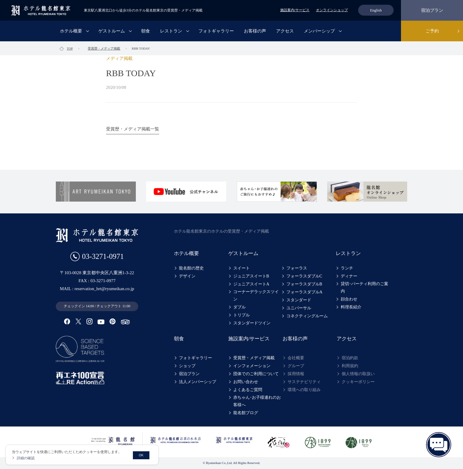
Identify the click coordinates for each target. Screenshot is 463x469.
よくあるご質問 (247, 390)
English (376, 10)
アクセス (285, 31)
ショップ (187, 366)
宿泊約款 (350, 358)
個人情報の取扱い (358, 374)
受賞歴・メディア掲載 (254, 358)
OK (141, 455)
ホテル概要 (71, 31)
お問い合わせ (245, 382)
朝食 (145, 31)
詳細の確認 (26, 458)
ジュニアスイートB (251, 276)
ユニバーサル (298, 308)
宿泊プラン (432, 10)
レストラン (171, 31)
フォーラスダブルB (304, 284)
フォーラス (296, 268)
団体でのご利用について (256, 374)
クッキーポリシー (358, 382)
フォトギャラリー (216, 31)
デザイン (187, 276)
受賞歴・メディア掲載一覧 (132, 129)
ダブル (239, 307)
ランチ (347, 268)
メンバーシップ (319, 31)
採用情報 (296, 374)
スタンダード (298, 300)
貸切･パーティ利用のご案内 (364, 287)
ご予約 (432, 31)
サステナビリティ (304, 382)
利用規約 (350, 366)
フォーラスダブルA (304, 292)
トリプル (241, 315)
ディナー (349, 276)
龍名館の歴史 (191, 268)
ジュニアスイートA (251, 284)
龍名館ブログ (245, 413)
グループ (296, 366)
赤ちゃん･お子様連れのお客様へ (257, 401)
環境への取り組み (304, 390)
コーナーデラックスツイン (256, 295)
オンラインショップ (332, 10)
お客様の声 (255, 31)
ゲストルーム (111, 31)
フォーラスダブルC (304, 276)
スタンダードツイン (251, 323)
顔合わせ (349, 299)
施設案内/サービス (294, 10)
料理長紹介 (351, 307)
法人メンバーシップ (197, 382)
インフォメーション (251, 366)
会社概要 (296, 358)
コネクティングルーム (307, 316)
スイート (241, 268)
